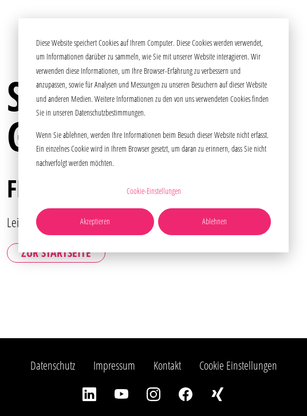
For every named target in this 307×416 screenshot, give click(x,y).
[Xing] (218, 393)
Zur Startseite (56, 252)
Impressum (114, 365)
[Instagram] (153, 393)
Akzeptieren (95, 221)
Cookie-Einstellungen (154, 190)
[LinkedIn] (89, 393)
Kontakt (167, 365)
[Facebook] (186, 393)
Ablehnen (214, 221)
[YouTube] (121, 393)
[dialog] (153, 135)
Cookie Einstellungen (238, 365)
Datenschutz (52, 365)
